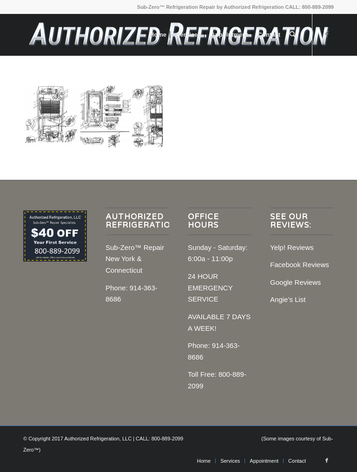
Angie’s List (287, 299)
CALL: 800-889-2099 (309, 7)
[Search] (292, 35)
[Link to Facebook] (327, 34)
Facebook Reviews (299, 265)
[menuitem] (158, 35)
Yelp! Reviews (292, 247)
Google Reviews (295, 282)
